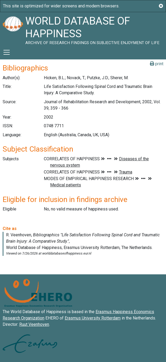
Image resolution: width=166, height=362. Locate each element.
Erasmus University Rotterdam (93, 318)
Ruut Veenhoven (34, 324)
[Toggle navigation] (7, 52)
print (156, 63)
